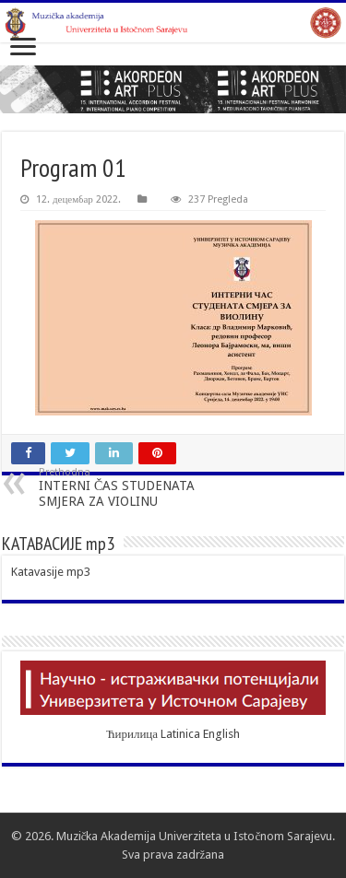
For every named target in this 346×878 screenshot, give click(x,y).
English (221, 734)
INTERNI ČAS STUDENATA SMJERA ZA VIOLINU (133, 487)
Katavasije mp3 (50, 572)
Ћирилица (132, 734)
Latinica (180, 734)
